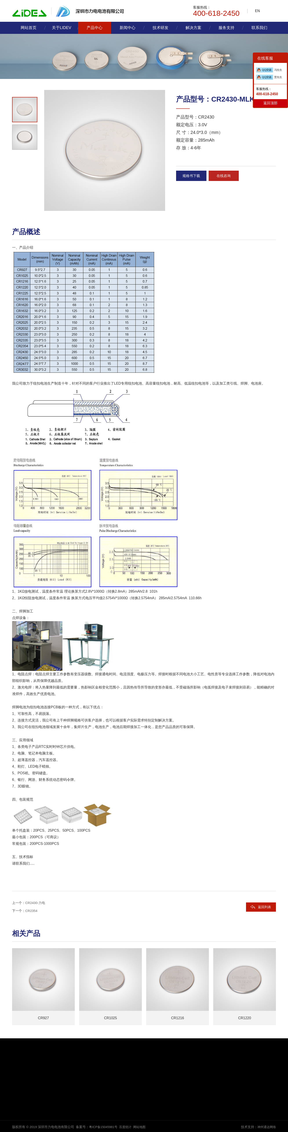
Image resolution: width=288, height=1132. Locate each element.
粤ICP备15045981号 (104, 1127)
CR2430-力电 (35, 903)
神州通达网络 (266, 1127)
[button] (24, 209)
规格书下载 (193, 176)
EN (257, 11)
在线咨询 (228, 176)
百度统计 (127, 1127)
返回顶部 (270, 103)
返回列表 (264, 907)
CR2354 (31, 911)
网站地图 (142, 1127)
